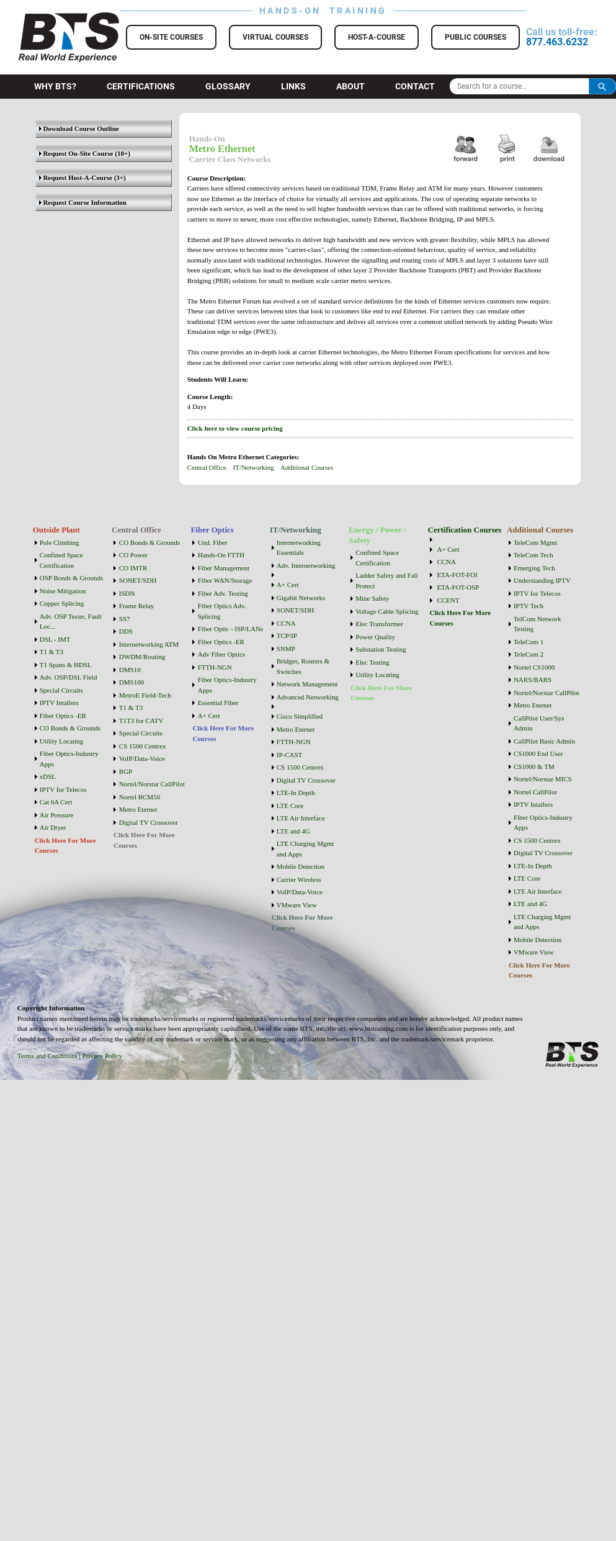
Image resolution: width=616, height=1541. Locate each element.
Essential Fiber (218, 702)
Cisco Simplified (300, 716)
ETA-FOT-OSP (458, 587)
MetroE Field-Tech (145, 695)
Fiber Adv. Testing (223, 593)
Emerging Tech (534, 568)
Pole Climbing (59, 542)
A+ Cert (209, 715)
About (350, 86)
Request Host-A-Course (75, 177)
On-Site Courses (171, 37)
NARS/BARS (532, 679)
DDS (126, 631)
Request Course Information (83, 202)
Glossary (228, 86)
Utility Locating (62, 741)
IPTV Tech (528, 605)
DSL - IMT (55, 639)
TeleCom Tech (533, 555)
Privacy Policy (102, 1055)
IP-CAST (290, 754)
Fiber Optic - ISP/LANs (230, 628)
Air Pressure (57, 815)
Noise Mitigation (63, 591)
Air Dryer (53, 827)
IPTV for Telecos (63, 789)
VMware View (297, 905)
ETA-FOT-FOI (457, 574)
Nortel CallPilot (535, 792)
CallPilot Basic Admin (544, 741)
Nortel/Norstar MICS (543, 779)
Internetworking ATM (149, 644)
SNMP (286, 648)
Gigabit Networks (301, 597)
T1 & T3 (51, 651)
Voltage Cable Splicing (386, 611)
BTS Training (54, 18)
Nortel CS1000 (534, 667)
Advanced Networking (308, 697)
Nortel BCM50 (139, 797)
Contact (415, 86)
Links (293, 86)
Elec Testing (372, 662)
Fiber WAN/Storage (225, 580)
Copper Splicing (62, 603)
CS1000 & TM (534, 766)
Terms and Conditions (47, 1055)
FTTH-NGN (215, 667)
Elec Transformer (379, 623)
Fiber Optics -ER (63, 715)
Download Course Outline (79, 128)
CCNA (286, 623)
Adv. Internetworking (306, 565)
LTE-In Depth (296, 792)
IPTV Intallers (59, 702)
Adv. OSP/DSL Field (68, 677)
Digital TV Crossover (148, 822)
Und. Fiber (213, 542)
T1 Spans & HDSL (66, 664)
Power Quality (375, 636)
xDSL (48, 776)
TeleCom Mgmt (535, 542)
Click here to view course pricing (235, 428)
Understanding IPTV (542, 580)
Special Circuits (61, 690)
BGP (125, 771)
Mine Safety (372, 598)
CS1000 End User (538, 753)
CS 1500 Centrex (142, 746)
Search (602, 86)
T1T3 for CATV (141, 720)
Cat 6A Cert (56, 802)
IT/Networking (253, 467)
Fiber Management (223, 568)
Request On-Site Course (76, 153)
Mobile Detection (300, 866)
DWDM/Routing (142, 656)
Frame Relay (136, 605)
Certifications (141, 86)
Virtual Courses (275, 37)
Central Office (206, 467)
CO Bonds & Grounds (70, 728)
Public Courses (475, 37)
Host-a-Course (376, 37)
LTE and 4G (293, 831)
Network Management (307, 684)
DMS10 (130, 669)
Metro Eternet (138, 809)
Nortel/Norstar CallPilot (152, 784)
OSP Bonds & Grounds (72, 578)
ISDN (127, 593)
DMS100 (131, 682)
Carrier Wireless (299, 879)
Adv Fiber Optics (221, 654)
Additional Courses (306, 467)
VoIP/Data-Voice (142, 758)
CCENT (448, 600)
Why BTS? (55, 86)
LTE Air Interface (301, 818)
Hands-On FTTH (221, 555)
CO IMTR (133, 568)
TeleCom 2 (528, 654)
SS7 (124, 618)
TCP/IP (287, 635)
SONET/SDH (138, 580)
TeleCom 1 (528, 641)
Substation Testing (380, 649)
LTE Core (290, 805)
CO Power (133, 555)
